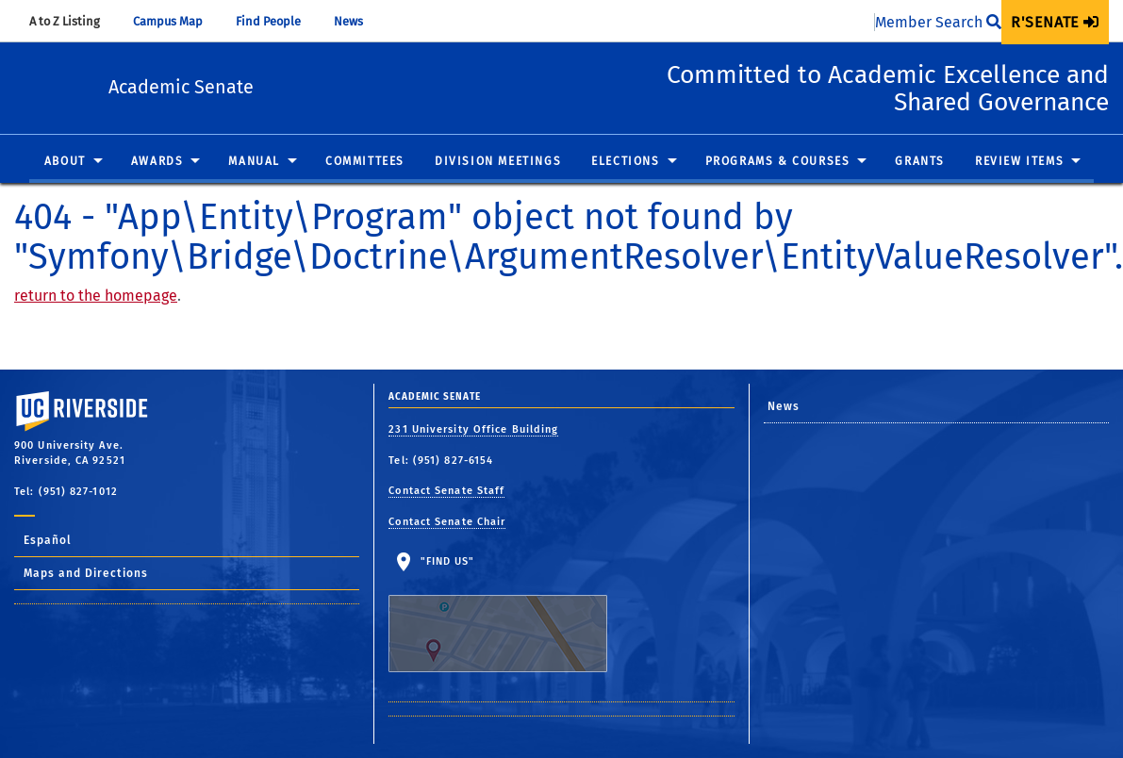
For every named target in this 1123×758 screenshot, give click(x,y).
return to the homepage (95, 296)
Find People (277, 21)
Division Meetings (498, 162)
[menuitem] (1055, 22)
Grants (920, 162)
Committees (365, 162)
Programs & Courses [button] (778, 162)
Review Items (1019, 162)
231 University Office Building (473, 429)
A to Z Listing (73, 21)
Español (48, 540)
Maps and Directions (86, 573)
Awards (157, 162)
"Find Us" (509, 613)
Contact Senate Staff (446, 491)
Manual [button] (254, 162)
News (357, 21)
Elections (625, 162)
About (65, 162)
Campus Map (177, 21)
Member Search (938, 22)
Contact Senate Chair (446, 522)
